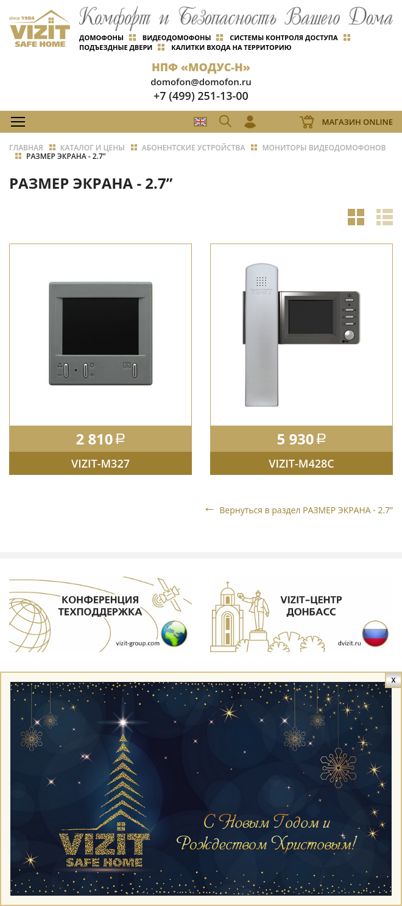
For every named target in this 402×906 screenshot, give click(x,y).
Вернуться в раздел (306, 510)
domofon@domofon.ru (201, 82)
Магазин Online (357, 121)
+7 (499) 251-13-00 (201, 95)
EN (200, 122)
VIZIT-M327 (100, 463)
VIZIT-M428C (301, 463)
